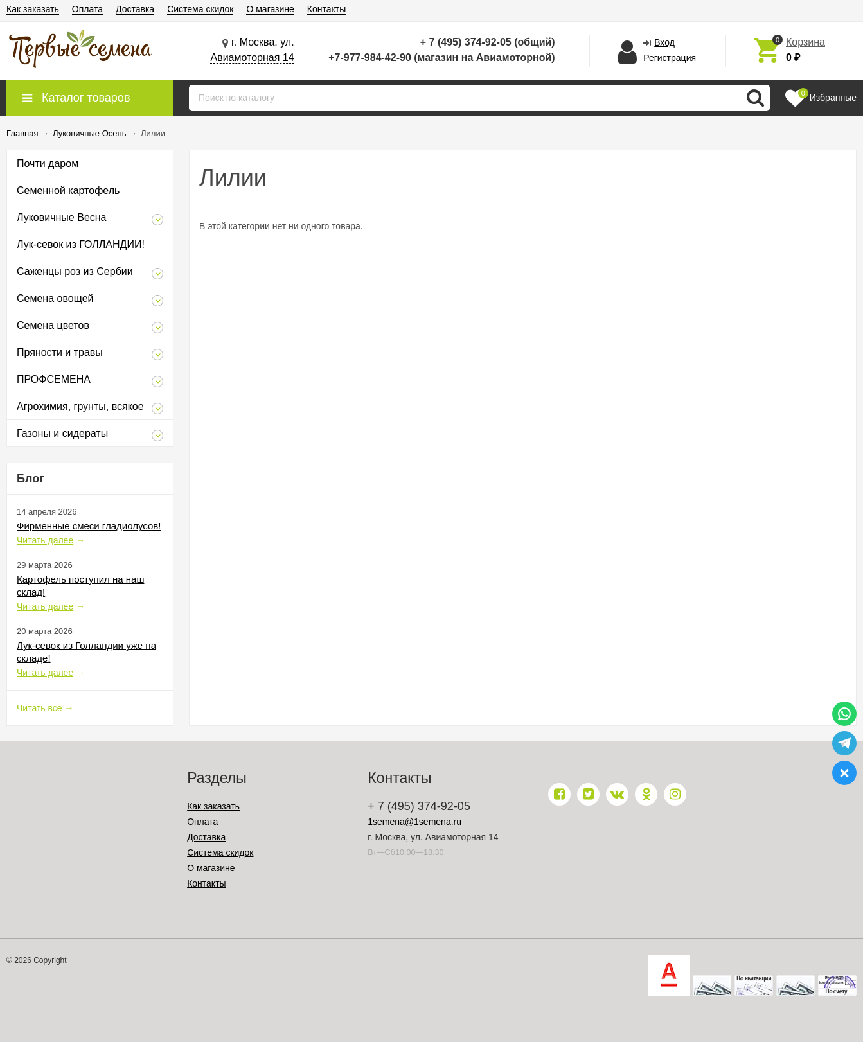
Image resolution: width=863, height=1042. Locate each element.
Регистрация (669, 58)
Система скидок (200, 9)
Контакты (326, 9)
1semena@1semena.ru (414, 822)
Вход (664, 42)
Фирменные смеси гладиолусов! (89, 525)
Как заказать (32, 9)
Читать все (39, 708)
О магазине (270, 9)
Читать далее (45, 540)
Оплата (87, 9)
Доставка (135, 9)
